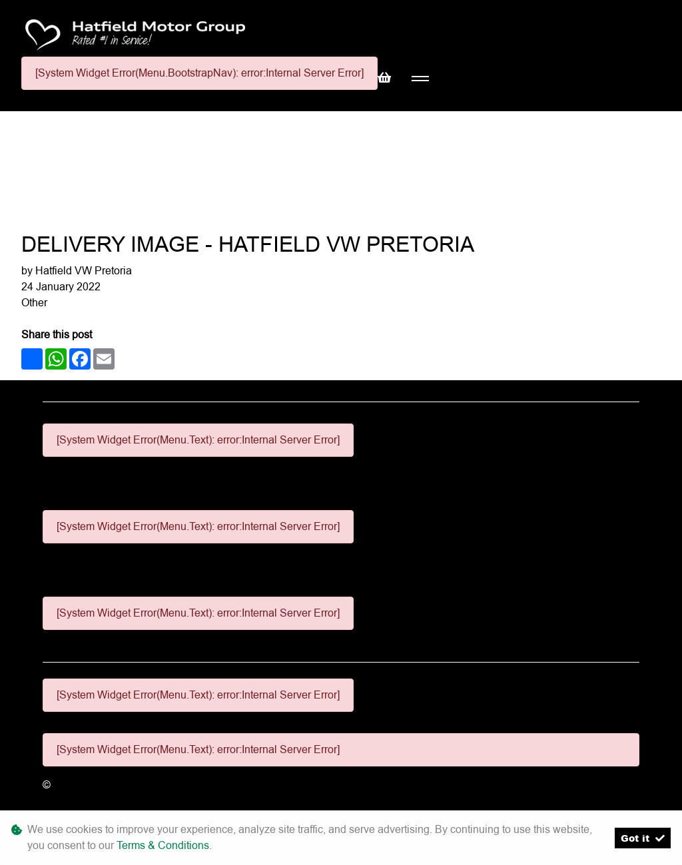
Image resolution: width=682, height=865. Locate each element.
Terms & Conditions (163, 845)
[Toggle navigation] (420, 79)
